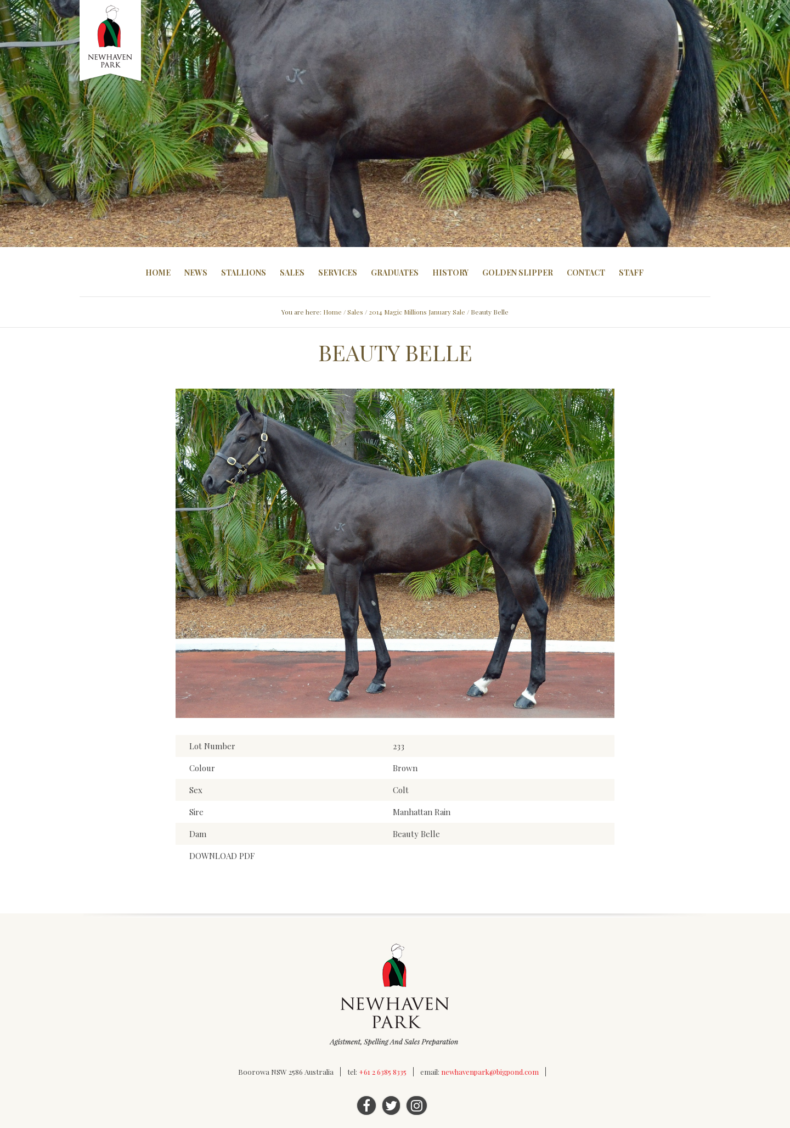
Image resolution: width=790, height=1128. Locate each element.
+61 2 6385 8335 (383, 1071)
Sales (292, 272)
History (450, 272)
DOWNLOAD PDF (222, 855)
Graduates (395, 272)
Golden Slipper (517, 272)
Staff (631, 272)
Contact (586, 272)
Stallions (243, 272)
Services (337, 272)
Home (158, 272)
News (195, 272)
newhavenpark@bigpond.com (490, 1071)
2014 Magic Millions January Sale (417, 311)
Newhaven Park (111, 41)
